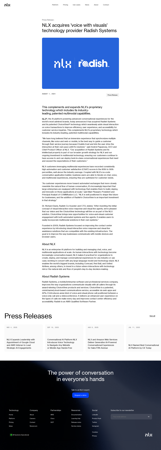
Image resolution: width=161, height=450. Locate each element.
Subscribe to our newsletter (122, 410)
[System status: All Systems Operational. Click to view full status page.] (19, 435)
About (32, 415)
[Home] (27, 4)
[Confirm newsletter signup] (148, 416)
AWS (52, 415)
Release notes (76, 422)
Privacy (94, 436)
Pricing (11, 422)
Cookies (95, 432)
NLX (44, 119)
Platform (12, 418)
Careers (32, 418)
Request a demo (80, 395)
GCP (52, 422)
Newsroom (33, 426)
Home (11, 415)
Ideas (11, 426)
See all (152, 316)
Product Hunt (96, 418)
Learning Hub (75, 418)
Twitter (94, 422)
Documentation (76, 415)
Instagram (95, 426)
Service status (76, 426)
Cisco (52, 418)
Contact (32, 422)
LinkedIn (95, 415)
